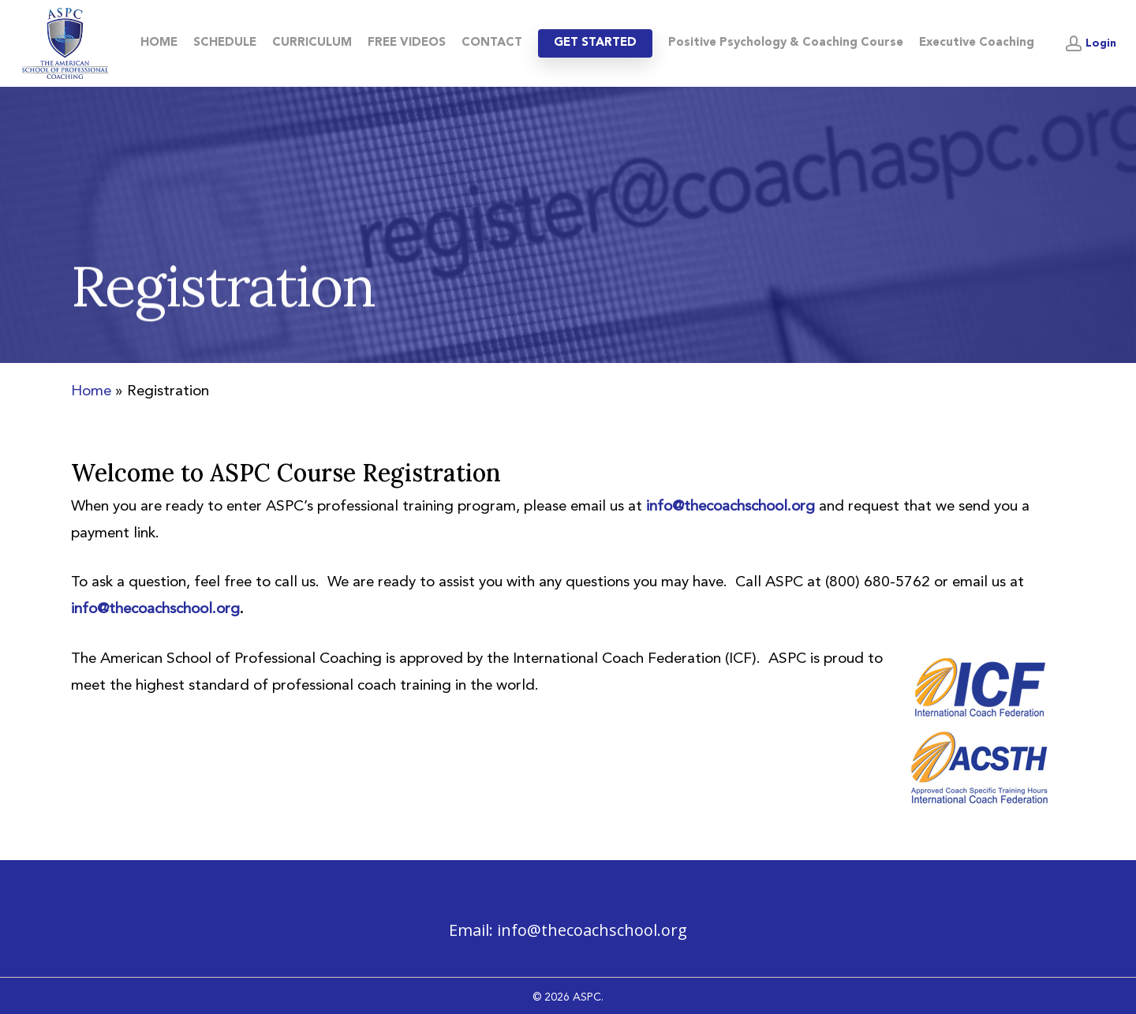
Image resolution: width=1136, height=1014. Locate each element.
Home (91, 391)
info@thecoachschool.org (592, 930)
